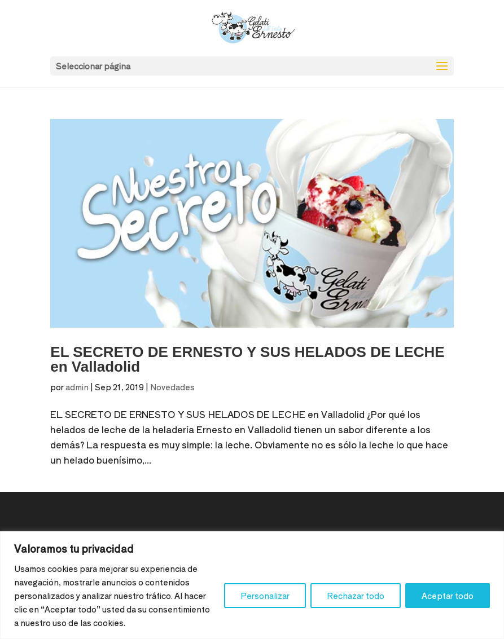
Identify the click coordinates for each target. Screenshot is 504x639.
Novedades (172, 387)
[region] (252, 585)
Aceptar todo (448, 595)
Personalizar (265, 595)
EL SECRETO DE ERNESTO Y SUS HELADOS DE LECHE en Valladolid (247, 359)
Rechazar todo (355, 595)
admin (77, 387)
